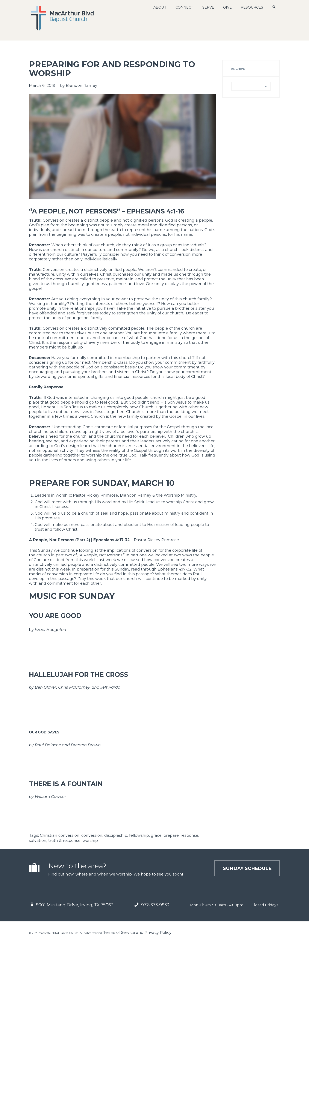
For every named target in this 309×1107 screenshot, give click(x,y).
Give (227, 7)
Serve (208, 7)
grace (156, 1002)
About (159, 7)
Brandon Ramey (81, 85)
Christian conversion (59, 1002)
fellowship (139, 1002)
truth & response (64, 1007)
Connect (184, 7)
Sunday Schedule (242, 1036)
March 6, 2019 (42, 85)
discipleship (115, 1002)
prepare (171, 1002)
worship (90, 1007)
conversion (91, 1002)
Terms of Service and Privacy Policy (137, 1099)
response (189, 1002)
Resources (252, 7)
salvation (37, 1007)
